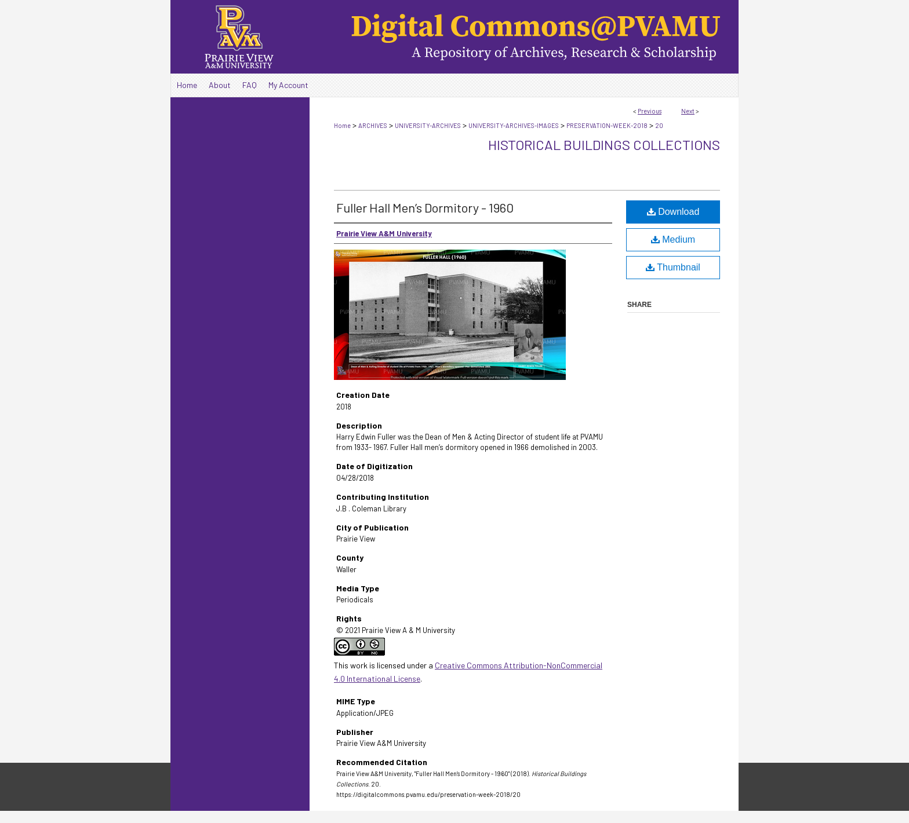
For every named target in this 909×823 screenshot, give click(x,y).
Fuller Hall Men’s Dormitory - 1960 (425, 207)
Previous (649, 111)
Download (673, 212)
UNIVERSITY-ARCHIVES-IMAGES (513, 125)
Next (688, 111)
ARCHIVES (372, 125)
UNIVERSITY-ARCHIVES (428, 125)
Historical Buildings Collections (604, 144)
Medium (673, 239)
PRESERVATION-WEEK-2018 (607, 125)
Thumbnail (673, 267)
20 (659, 125)
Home (342, 125)
